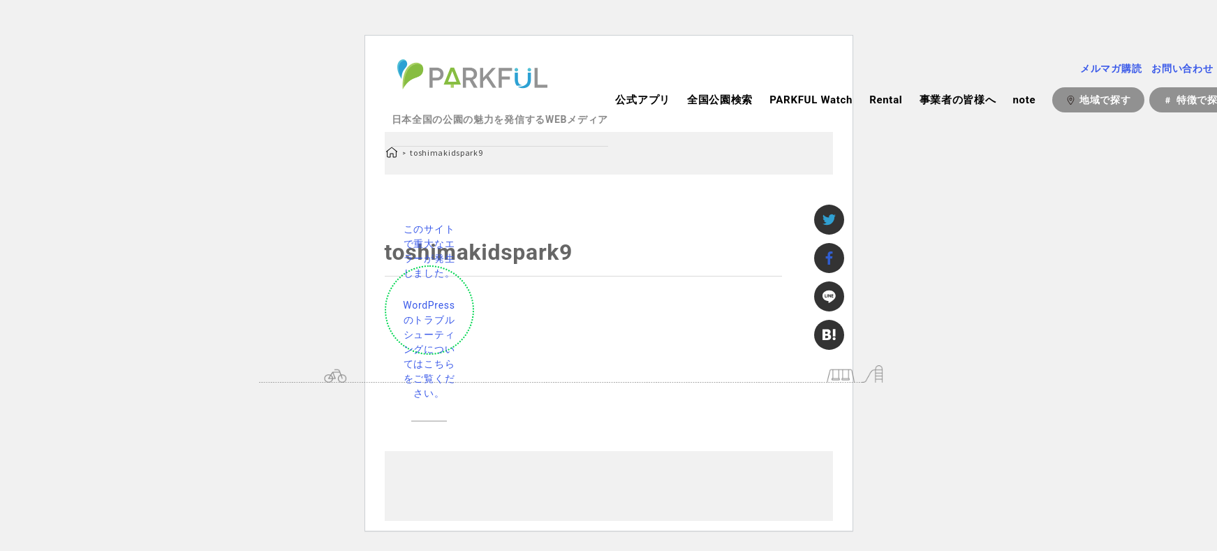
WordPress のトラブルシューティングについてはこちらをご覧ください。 (429, 349)
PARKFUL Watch (811, 100)
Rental (885, 100)
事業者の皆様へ (958, 100)
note (1023, 100)
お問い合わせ (1182, 68)
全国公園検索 (720, 100)
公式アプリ (642, 100)
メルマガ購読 (1111, 68)
